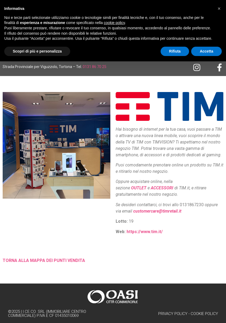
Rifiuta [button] (175, 51)
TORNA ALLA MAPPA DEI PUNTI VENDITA (44, 260)
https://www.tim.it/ (145, 231)
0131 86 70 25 (94, 67)
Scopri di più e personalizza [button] (37, 51)
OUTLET (139, 187)
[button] (219, 8)
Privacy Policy (172, 313)
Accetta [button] (206, 51)
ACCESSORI (162, 187)
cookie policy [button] (114, 23)
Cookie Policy (204, 313)
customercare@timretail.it (157, 211)
